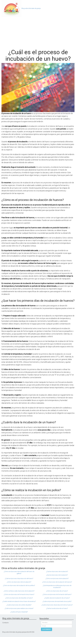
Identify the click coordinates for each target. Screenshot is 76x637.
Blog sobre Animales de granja (31, 8)
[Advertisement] (38, 32)
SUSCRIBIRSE (46, 629)
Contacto (5, 623)
